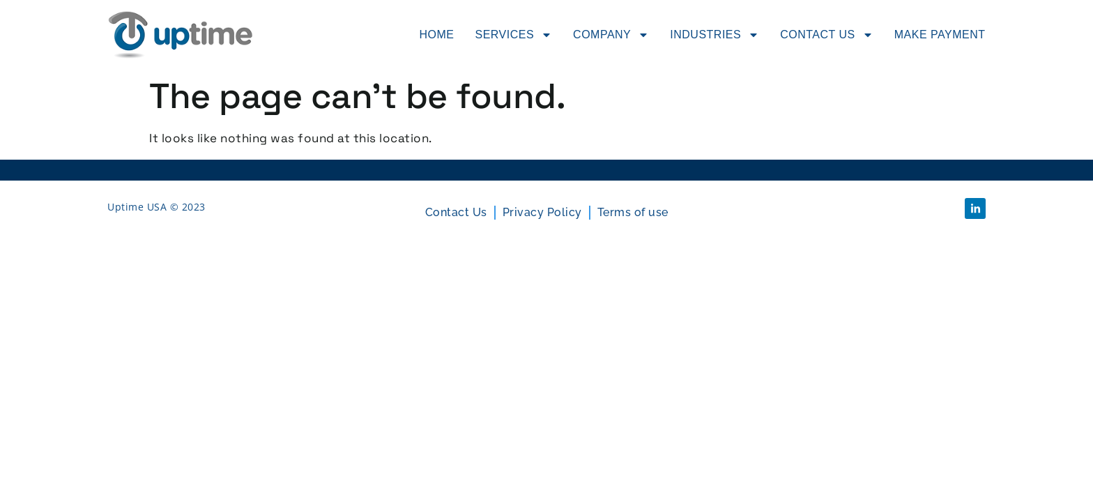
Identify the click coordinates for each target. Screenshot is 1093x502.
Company (611, 35)
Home (436, 34)
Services (513, 35)
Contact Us (826, 35)
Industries (714, 35)
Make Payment (940, 34)
